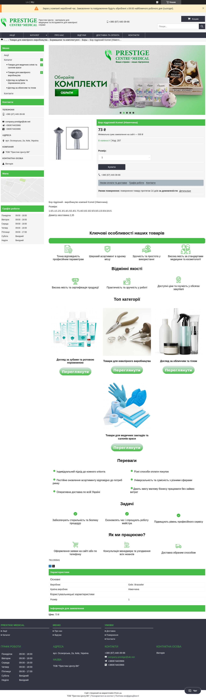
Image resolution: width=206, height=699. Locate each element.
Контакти (133, 35)
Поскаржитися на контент (102, 696)
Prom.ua (118, 693)
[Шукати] (202, 26)
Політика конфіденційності (127, 696)
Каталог (34, 35)
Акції (12, 35)
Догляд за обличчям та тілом (22, 88)
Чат (192, 690)
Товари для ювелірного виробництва (29, 40)
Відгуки (81, 35)
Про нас (59, 35)
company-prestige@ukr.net (17, 121)
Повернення (112, 635)
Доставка (111, 631)
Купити (112, 167)
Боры (84, 40)
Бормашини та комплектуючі (65, 40)
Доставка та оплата (107, 35)
